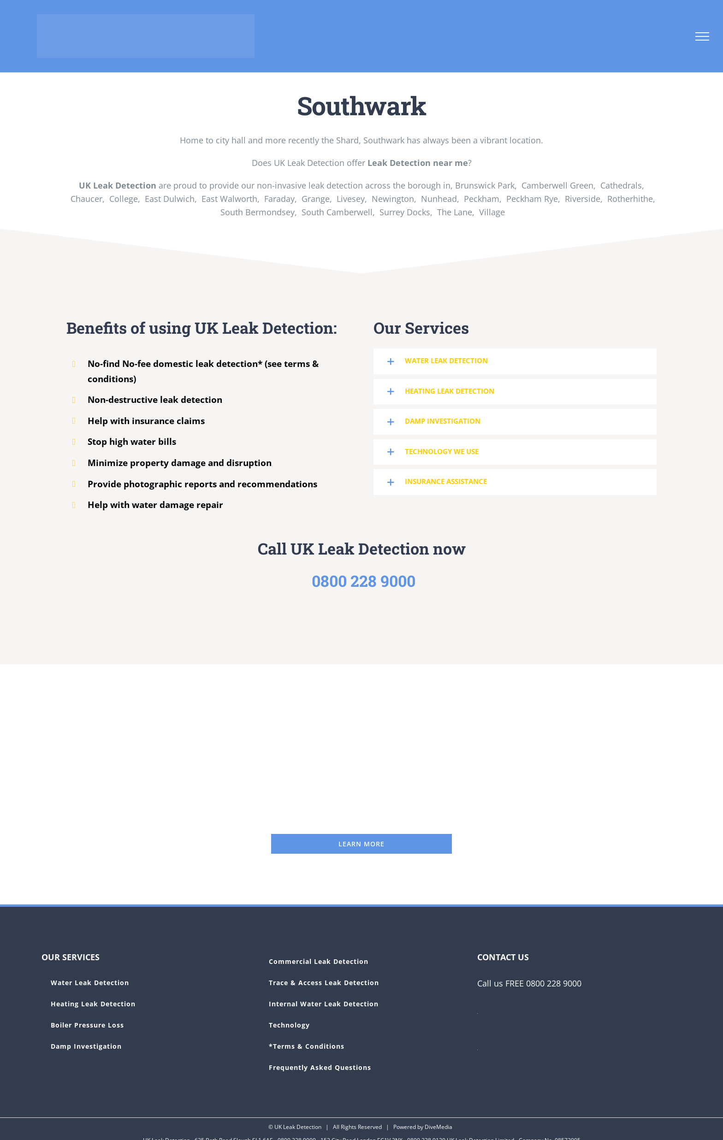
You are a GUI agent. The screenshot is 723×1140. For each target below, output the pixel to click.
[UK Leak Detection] (361, 844)
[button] (515, 361)
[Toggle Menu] (702, 36)
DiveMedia (438, 1127)
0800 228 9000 (363, 580)
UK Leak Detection (297, 1127)
